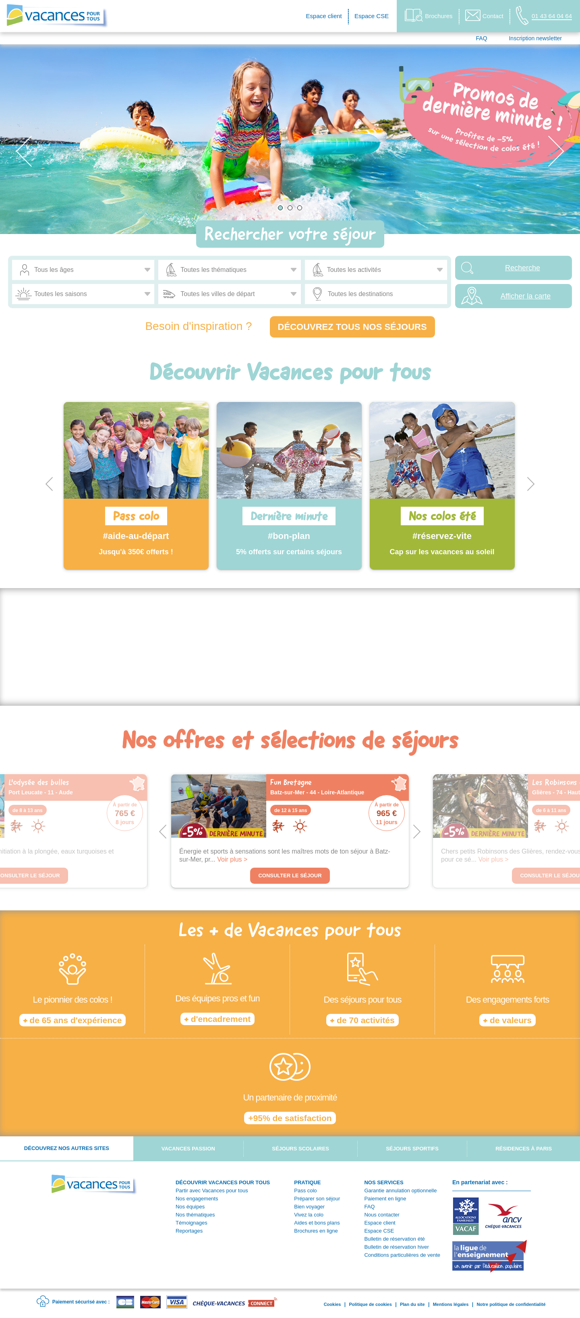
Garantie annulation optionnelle (400, 1190)
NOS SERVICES (383, 1182)
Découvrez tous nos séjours (352, 327)
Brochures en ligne (316, 1231)
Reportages (189, 1231)
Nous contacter (381, 1215)
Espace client (324, 15)
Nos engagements (197, 1199)
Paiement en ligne (385, 1199)
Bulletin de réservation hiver (396, 1247)
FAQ (481, 38)
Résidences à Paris (523, 1149)
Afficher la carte (526, 296)
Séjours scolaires (300, 1149)
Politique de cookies (370, 1304)
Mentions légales (451, 1304)
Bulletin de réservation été (394, 1239)
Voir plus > (232, 859)
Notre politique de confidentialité (510, 1304)
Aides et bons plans (317, 1223)
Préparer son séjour (317, 1199)
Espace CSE (371, 15)
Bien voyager (309, 1207)
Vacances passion (188, 1149)
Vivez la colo (308, 1215)
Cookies (332, 1304)
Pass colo (305, 1190)
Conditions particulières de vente (402, 1255)
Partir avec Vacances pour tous (212, 1190)
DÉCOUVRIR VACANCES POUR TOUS (223, 1182)
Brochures (428, 15)
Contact (484, 15)
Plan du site (412, 1304)
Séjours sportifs (412, 1149)
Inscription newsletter (535, 38)
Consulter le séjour (289, 875)
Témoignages (191, 1223)
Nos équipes (190, 1207)
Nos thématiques (195, 1215)
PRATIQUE (307, 1182)
